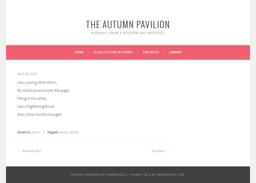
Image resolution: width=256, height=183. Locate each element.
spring (73, 132)
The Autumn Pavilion (128, 24)
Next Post (161, 151)
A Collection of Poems (113, 52)
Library (175, 52)
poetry (63, 132)
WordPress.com (171, 174)
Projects (151, 52)
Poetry (36, 132)
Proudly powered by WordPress (98, 174)
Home (79, 52)
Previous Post (29, 151)
